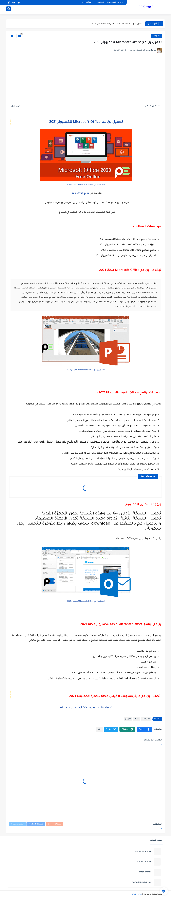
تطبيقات (156, 36)
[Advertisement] (85, 80)
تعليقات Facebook (36, 824)
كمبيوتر (128, 719)
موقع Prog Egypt (80, 193)
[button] (144, 729)
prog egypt (147, 7)
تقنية (137, 719)
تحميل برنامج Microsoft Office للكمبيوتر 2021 (86, 122)
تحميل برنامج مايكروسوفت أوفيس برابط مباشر (85, 707)
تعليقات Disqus (17, 824)
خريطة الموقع (87, 2)
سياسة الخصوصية (115, 2)
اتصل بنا (100, 2)
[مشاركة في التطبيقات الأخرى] (99, 729)
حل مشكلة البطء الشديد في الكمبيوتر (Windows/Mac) (117, 24)
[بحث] (8, 9)
